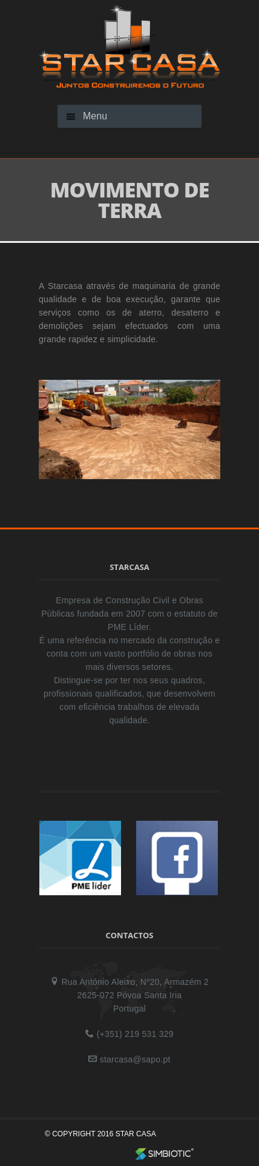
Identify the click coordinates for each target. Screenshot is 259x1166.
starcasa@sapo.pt (135, 1059)
